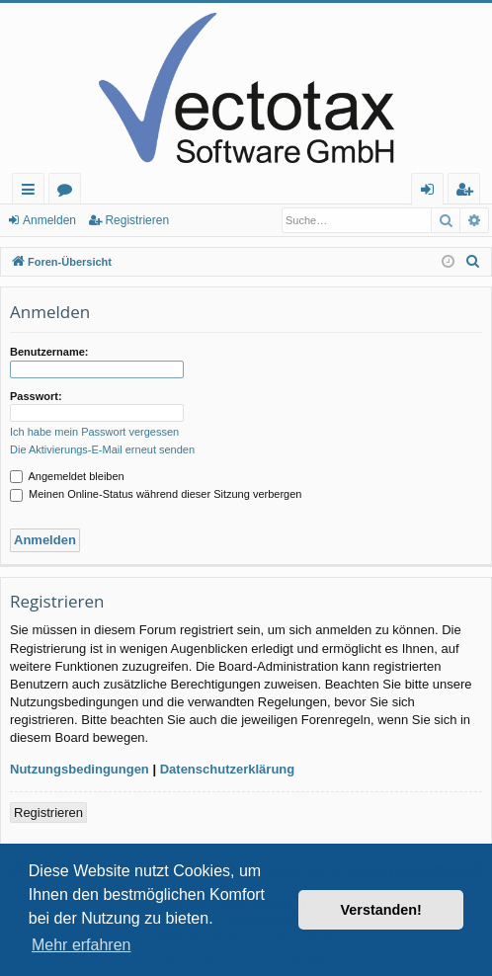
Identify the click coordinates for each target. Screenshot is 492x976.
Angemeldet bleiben (67, 476)
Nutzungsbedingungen (79, 769)
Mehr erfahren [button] (81, 944)
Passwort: (36, 396)
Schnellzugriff (32, 192)
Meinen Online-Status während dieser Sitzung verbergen (155, 494)
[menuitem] (473, 262)
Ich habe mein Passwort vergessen (94, 432)
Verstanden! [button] (381, 910)
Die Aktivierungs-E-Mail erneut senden (102, 449)
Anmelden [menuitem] (433, 192)
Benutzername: (49, 352)
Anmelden (49, 220)
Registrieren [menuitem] (468, 192)
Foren (68, 192)
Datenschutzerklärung (227, 769)
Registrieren (137, 220)
